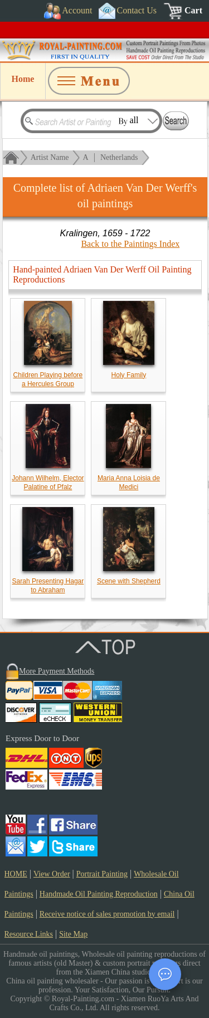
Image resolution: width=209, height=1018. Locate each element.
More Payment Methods (56, 671)
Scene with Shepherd (129, 581)
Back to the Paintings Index (130, 244)
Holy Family (129, 375)
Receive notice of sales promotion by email (107, 914)
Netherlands (119, 157)
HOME (15, 874)
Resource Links (28, 934)
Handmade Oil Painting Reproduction (99, 894)
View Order (51, 874)
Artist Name (50, 157)
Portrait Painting (102, 874)
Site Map (73, 934)
